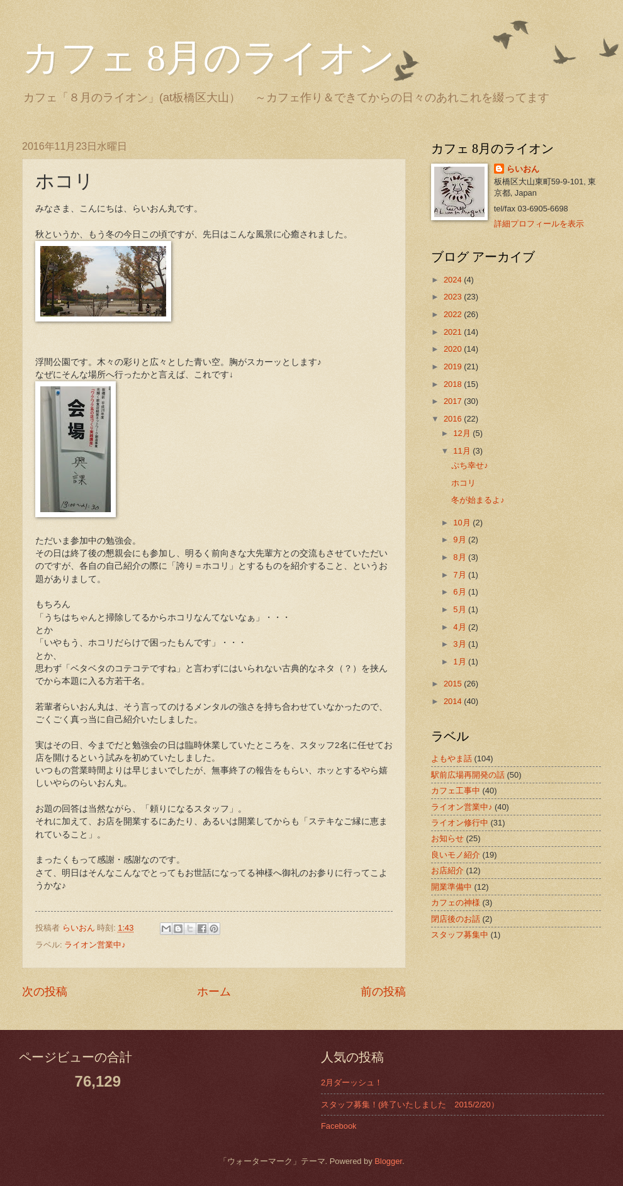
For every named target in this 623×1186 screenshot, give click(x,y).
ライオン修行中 (459, 822)
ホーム (214, 991)
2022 (454, 314)
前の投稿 (383, 991)
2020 (454, 349)
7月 (460, 574)
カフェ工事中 (455, 790)
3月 (460, 644)
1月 (460, 661)
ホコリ (463, 483)
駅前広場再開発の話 (468, 775)
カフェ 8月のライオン (208, 58)
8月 (460, 557)
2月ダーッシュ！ (352, 1082)
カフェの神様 (455, 902)
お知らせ (447, 838)
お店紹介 (447, 870)
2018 (454, 384)
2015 (454, 683)
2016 (454, 418)
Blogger (388, 1161)
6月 (460, 591)
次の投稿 (44, 991)
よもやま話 (451, 758)
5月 (460, 609)
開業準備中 (451, 887)
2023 (454, 296)
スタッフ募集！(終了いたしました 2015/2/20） (410, 1104)
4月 (460, 627)
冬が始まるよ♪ (477, 500)
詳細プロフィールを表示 (539, 223)
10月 (463, 522)
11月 (463, 451)
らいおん (523, 169)
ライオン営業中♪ (94, 944)
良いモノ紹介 (455, 854)
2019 (454, 366)
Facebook (339, 1126)
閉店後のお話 (455, 919)
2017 (454, 401)
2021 (454, 332)
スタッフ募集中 (459, 934)
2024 (454, 279)
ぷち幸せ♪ (469, 465)
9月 (460, 539)
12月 (463, 433)
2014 (454, 701)
